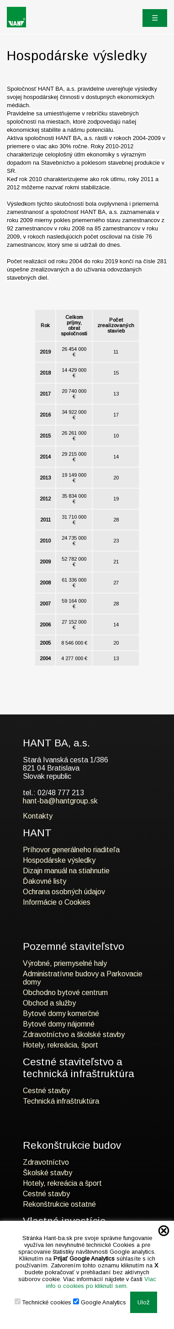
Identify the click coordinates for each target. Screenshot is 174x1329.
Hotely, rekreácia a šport (62, 1183)
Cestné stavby (46, 1090)
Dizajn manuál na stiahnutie (66, 871)
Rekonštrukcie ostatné (59, 1204)
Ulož (143, 1302)
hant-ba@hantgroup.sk (60, 801)
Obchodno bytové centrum (65, 992)
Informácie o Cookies (56, 902)
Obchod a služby (49, 1003)
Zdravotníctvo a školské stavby (74, 1034)
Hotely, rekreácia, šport (60, 1045)
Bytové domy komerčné (61, 1013)
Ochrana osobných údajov (64, 892)
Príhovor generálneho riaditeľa (71, 850)
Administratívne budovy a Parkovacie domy (82, 978)
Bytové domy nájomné (59, 1024)
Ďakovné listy (44, 881)
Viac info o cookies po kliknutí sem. (101, 1282)
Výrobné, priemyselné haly (65, 963)
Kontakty (38, 816)
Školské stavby (47, 1173)
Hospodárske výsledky (59, 860)
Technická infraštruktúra (61, 1101)
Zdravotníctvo (46, 1162)
